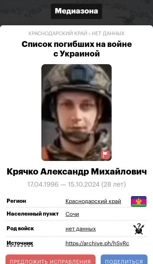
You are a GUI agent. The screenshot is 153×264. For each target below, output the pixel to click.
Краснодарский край (58, 33)
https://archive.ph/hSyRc (97, 243)
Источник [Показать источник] (20, 243)
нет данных (108, 33)
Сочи (72, 214)
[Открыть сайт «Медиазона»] (76, 12)
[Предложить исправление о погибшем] (105, 154)
